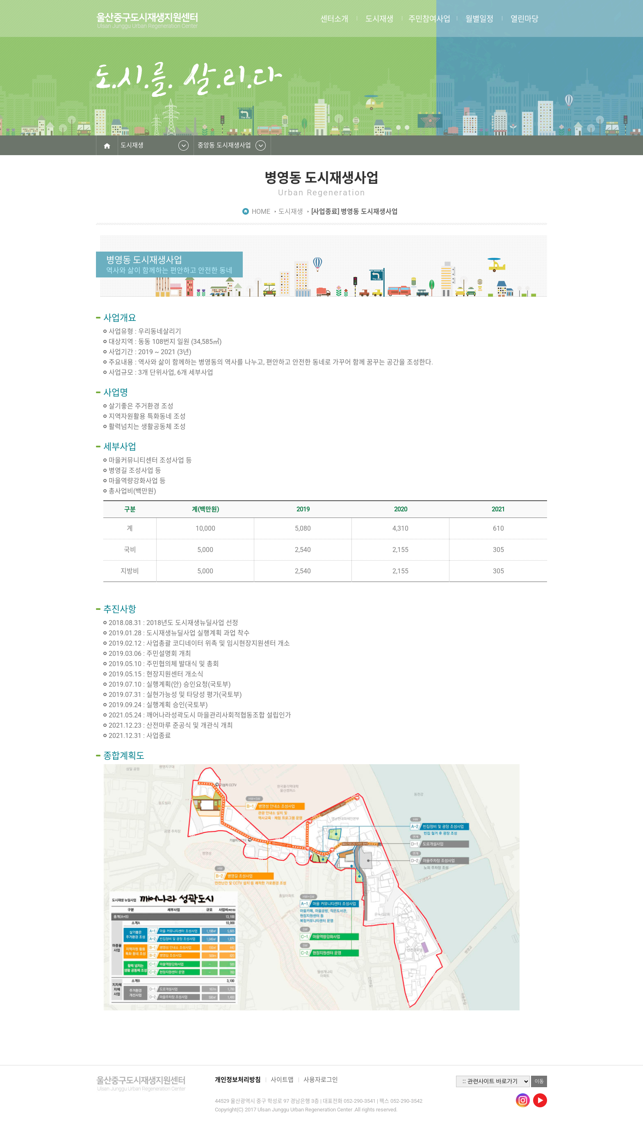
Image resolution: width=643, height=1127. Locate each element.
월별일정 (479, 18)
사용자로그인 (320, 1079)
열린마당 (524, 18)
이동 (539, 1081)
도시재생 (379, 18)
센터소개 (334, 18)
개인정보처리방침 (238, 1079)
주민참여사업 (429, 18)
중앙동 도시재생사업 (224, 145)
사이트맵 (282, 1079)
